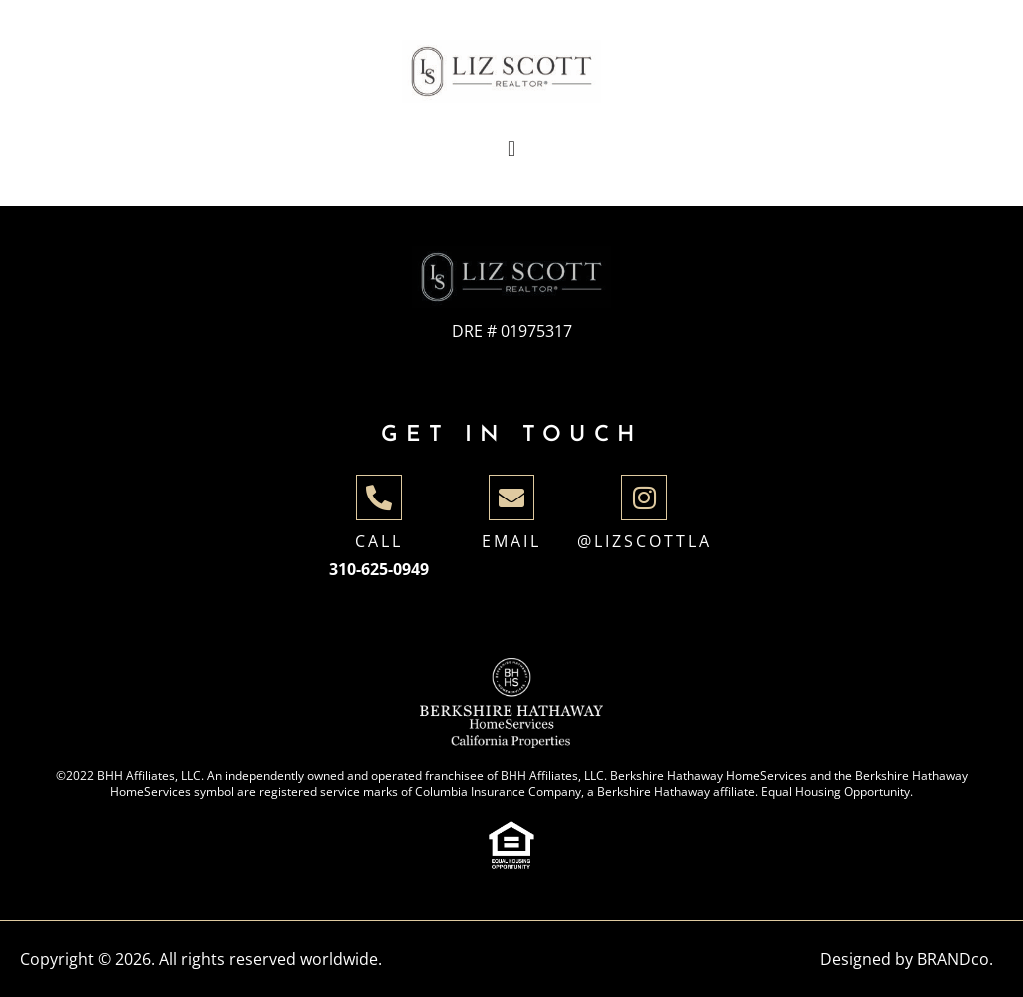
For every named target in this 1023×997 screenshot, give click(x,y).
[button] (511, 149)
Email (511, 541)
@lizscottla (644, 541)
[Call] (379, 497)
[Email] (511, 497)
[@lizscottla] (644, 497)
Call (379, 541)
